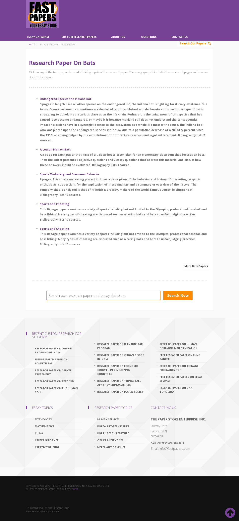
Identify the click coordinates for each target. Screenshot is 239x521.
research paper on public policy (120, 392)
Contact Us (179, 37)
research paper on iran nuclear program (120, 346)
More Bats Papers (196, 266)
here (75, 489)
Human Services (108, 419)
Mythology (43, 419)
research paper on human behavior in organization (179, 346)
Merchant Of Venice (111, 447)
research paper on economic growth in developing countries (117, 370)
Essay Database (38, 37)
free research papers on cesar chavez (181, 379)
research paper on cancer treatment (53, 372)
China (39, 433)
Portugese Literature (113, 433)
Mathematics (44, 426)
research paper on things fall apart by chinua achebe (119, 383)
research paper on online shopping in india (53, 350)
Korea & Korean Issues (113, 426)
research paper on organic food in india (121, 357)
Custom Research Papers (79, 37)
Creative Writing (47, 447)
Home (32, 44)
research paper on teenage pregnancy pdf (179, 368)
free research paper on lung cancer (180, 357)
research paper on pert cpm (54, 381)
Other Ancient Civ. (110, 440)
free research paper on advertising (51, 361)
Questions (149, 37)
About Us (118, 37)
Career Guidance (46, 440)
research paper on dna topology (176, 390)
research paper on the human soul (56, 390)
